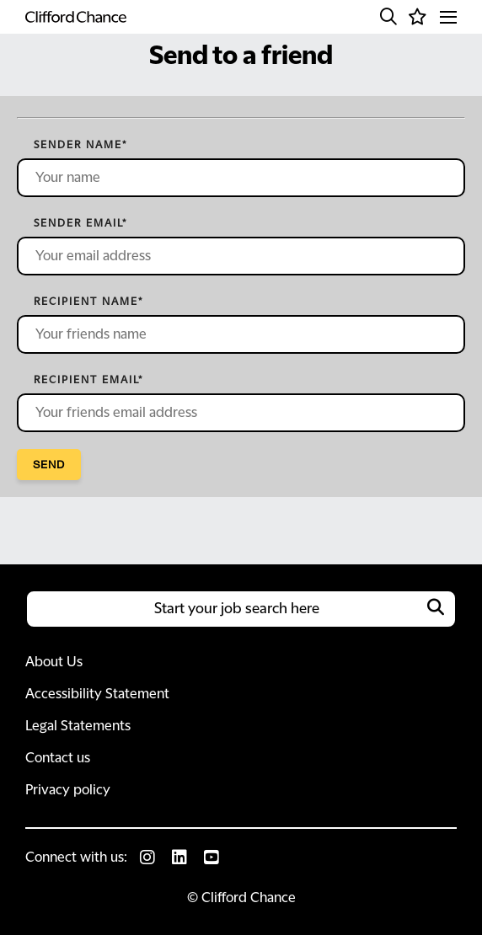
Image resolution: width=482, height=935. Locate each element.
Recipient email (88, 380)
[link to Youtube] (211, 857)
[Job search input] (241, 609)
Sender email (80, 223)
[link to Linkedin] (179, 857)
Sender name (80, 145)
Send (49, 464)
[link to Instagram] (147, 857)
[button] (388, 16)
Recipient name (88, 302)
